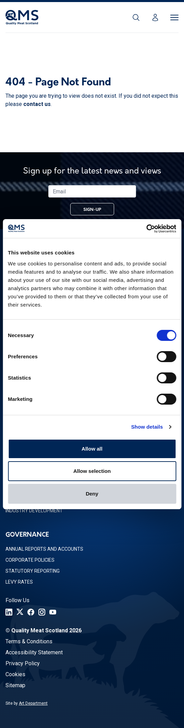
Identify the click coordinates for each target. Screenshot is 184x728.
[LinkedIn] (8, 612)
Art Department (33, 703)
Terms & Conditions (28, 641)
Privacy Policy (22, 663)
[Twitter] (19, 612)
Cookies (15, 674)
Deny (92, 494)
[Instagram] (41, 612)
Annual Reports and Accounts (44, 549)
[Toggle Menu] (174, 17)
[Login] (155, 17)
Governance (27, 535)
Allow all (92, 449)
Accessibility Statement (34, 652)
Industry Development (34, 510)
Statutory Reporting (32, 571)
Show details (147, 427)
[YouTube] (52, 612)
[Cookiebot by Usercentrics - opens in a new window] (146, 228)
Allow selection (92, 471)
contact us (37, 104)
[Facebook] (30, 612)
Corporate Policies (29, 560)
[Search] (136, 17)
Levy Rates (19, 582)
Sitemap (15, 685)
